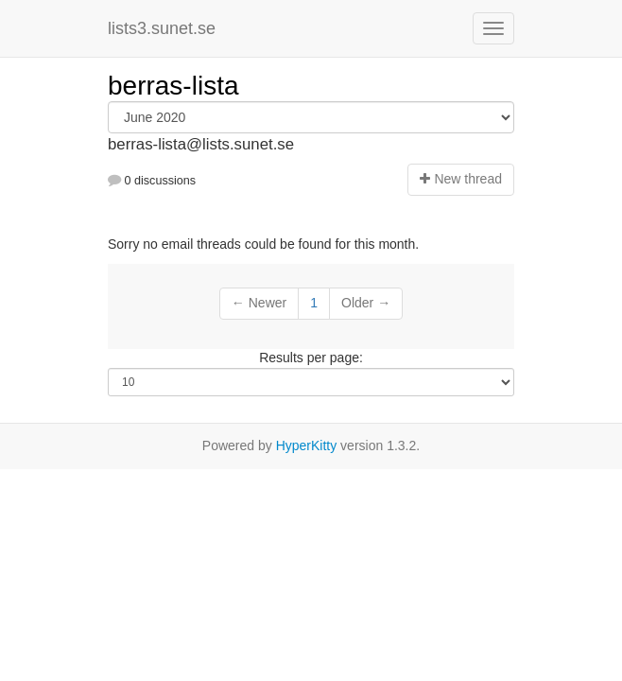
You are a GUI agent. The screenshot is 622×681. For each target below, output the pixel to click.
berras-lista (173, 85)
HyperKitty (306, 445)
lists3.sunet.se (162, 28)
